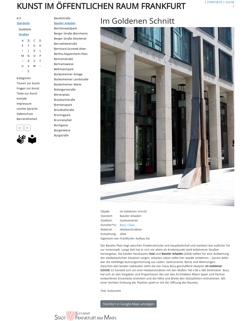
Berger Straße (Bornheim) (70, 33)
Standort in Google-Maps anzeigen (128, 304)
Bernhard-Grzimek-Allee (70, 49)
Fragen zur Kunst (28, 88)
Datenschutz (25, 114)
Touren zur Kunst (28, 83)
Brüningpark (62, 115)
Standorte (23, 23)
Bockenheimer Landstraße (71, 79)
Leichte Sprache (27, 109)
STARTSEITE (214, 2)
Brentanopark (63, 105)
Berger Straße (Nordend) (70, 38)
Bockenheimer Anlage (68, 74)
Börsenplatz (62, 94)
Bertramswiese (64, 64)
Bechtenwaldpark (65, 28)
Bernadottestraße (65, 43)
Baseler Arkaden (64, 23)
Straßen (24, 34)
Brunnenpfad (63, 120)
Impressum (24, 103)
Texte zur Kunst (27, 93)
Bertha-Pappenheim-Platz (71, 54)
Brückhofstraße (64, 110)
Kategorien (24, 78)
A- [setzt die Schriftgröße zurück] (27, 128)
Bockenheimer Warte (67, 84)
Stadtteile (25, 29)
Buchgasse (61, 125)
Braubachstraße (64, 100)
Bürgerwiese (62, 130)
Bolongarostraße (65, 89)
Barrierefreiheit (27, 119)
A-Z (19, 18)
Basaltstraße (62, 18)
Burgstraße (61, 135)
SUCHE (230, 2)
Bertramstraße (63, 59)
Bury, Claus (127, 225)
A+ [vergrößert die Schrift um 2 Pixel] (20, 128)
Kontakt (22, 98)
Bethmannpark (64, 69)
